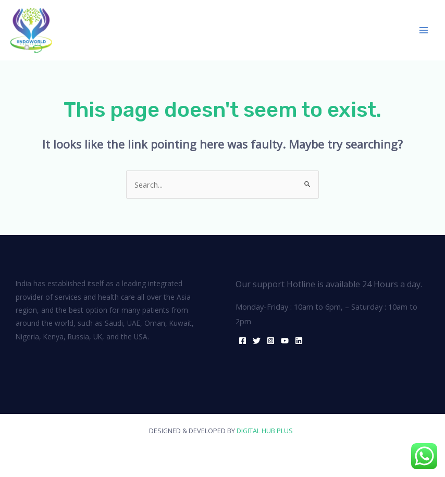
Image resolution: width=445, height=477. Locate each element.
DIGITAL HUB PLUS (266, 430)
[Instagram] (271, 341)
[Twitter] (257, 341)
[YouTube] (285, 341)
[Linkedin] (299, 341)
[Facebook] (243, 341)
